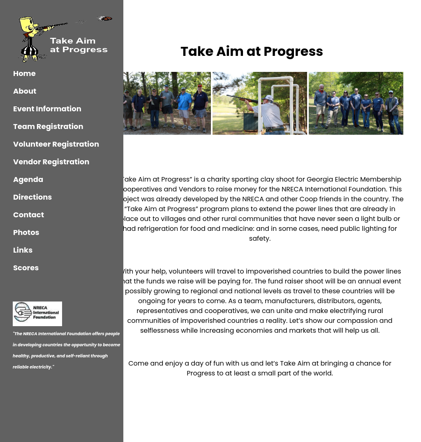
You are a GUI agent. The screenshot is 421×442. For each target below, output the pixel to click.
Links (22, 250)
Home (24, 73)
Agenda (28, 179)
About (24, 91)
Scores (26, 267)
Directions (32, 197)
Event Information (47, 109)
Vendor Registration (51, 162)
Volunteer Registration (56, 144)
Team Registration (48, 126)
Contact (28, 214)
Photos (26, 232)
